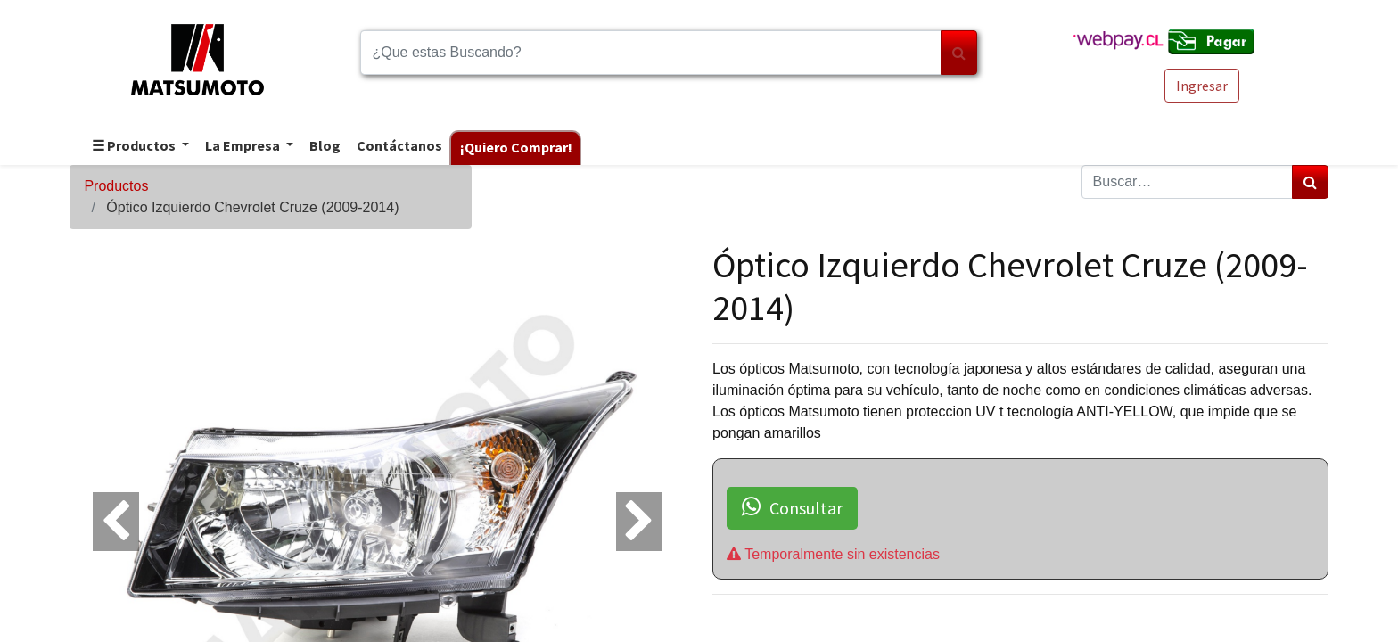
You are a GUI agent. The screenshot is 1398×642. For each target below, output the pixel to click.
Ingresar (1202, 86)
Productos (116, 185)
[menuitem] (324, 146)
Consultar (792, 507)
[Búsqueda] (959, 52)
